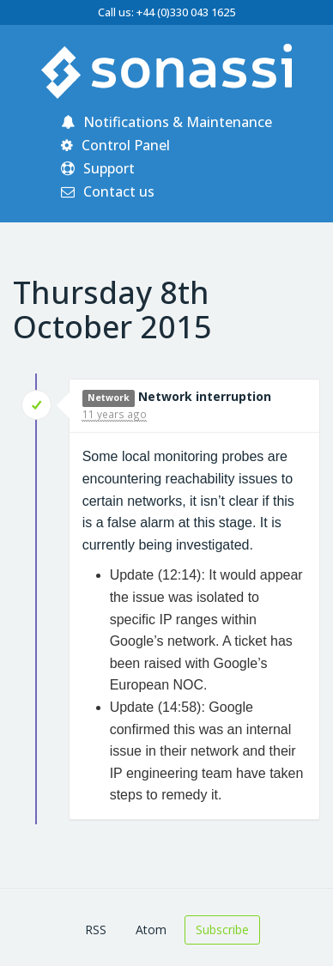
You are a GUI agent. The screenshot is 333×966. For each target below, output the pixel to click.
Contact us (107, 191)
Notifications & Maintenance (166, 121)
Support (98, 168)
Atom (151, 929)
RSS (95, 929)
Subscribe (222, 929)
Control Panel (115, 145)
